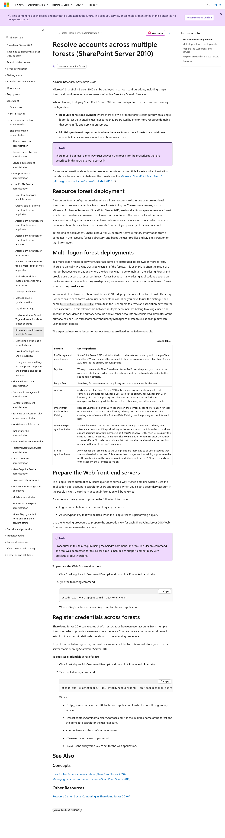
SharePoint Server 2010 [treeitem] (19, 45)
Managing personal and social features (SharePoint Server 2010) (91, 779)
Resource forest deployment (198, 39)
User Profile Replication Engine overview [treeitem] (27, 353)
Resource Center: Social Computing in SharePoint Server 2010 (90, 796)
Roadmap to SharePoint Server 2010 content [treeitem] (23, 54)
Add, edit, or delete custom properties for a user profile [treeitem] (28, 281)
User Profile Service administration (80, 32)
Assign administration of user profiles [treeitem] (28, 253)
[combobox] (24, 37)
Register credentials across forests (201, 56)
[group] (115, 688)
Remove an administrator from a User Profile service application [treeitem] (29, 266)
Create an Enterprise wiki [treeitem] (26, 480)
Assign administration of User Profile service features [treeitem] (28, 240)
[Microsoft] (6, 4)
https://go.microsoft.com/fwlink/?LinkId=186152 (82, 181)
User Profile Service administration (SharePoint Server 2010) (89, 774)
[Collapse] (43, 30)
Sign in (217, 4)
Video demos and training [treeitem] (21, 548)
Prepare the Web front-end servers (197, 50)
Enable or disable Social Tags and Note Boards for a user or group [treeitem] (29, 319)
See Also (187, 61)
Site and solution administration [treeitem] (22, 143)
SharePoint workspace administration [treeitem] (24, 505)
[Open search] (208, 5)
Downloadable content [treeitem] (19, 62)
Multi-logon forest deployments (200, 44)
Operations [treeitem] (16, 107)
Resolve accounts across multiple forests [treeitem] (28, 332)
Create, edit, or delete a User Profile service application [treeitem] (27, 210)
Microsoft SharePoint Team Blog (140, 176)
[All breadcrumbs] (56, 33)
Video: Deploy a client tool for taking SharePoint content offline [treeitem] (27, 518)
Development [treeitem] (14, 88)
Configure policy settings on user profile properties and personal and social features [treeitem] (29, 368)
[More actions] (169, 33)
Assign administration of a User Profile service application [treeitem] (29, 225)
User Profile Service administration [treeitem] (25, 197)
